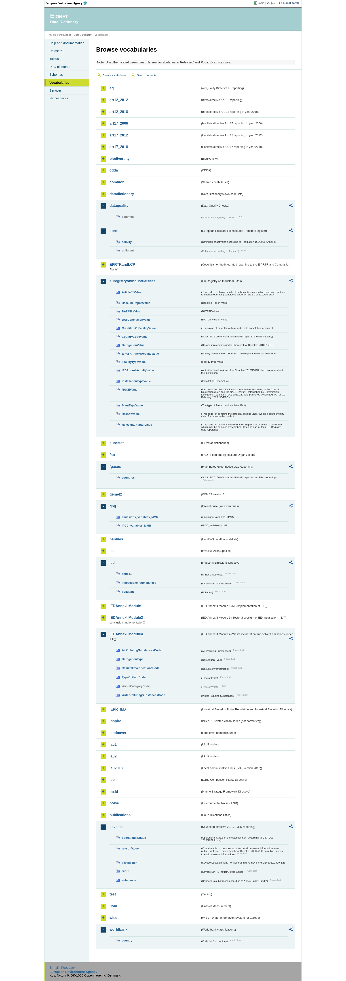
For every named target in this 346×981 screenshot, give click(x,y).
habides (116, 539)
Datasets (55, 51)
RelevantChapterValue (137, 424)
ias (112, 551)
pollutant (128, 591)
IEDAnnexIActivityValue (138, 370)
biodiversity (120, 159)
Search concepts (146, 75)
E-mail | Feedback (62, 967)
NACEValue (129, 389)
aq (112, 88)
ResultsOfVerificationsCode (141, 668)
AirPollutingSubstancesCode (141, 650)
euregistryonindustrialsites (132, 281)
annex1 (127, 573)
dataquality (119, 205)
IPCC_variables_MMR (136, 525)
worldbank (118, 929)
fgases (115, 467)
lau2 (113, 756)
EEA (68, 3)
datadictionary (122, 194)
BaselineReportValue (136, 303)
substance (129, 880)
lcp (112, 780)
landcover (118, 733)
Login (261, 3)
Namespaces (58, 98)
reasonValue (130, 848)
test (113, 894)
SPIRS (126, 871)
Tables (54, 59)
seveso (116, 827)
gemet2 (116, 494)
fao (112, 455)
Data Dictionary (82, 34)
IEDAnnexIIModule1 (126, 606)
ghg (113, 506)
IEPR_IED (118, 709)
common (117, 182)
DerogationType (132, 659)
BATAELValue (131, 311)
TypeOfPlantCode (134, 677)
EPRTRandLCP (122, 264)
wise (113, 918)
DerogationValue (133, 345)
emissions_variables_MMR (140, 517)
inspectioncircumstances (139, 582)
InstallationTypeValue (136, 381)
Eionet (67, 34)
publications (120, 815)
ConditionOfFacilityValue (139, 328)
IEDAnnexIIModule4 (126, 634)
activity (127, 242)
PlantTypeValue (132, 405)
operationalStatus (134, 837)
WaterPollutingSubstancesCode (143, 695)
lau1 (113, 744)
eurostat (117, 443)
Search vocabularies (114, 75)
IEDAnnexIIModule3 (126, 617)
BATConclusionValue (136, 319)
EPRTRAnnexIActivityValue (140, 353)
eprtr (114, 231)
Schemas (56, 74)
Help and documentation (66, 43)
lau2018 (116, 768)
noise (114, 803)
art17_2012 (119, 135)
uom (113, 906)
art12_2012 (119, 100)
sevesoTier (129, 862)
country (127, 940)
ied (112, 563)
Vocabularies (59, 82)
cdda (114, 170)
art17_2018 (119, 147)
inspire (115, 721)
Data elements (59, 67)
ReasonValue (131, 414)
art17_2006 (119, 123)
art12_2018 (119, 112)
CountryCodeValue (134, 336)
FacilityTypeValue (134, 362)
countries (128, 477)
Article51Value (131, 292)
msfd (114, 791)
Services (55, 90)
